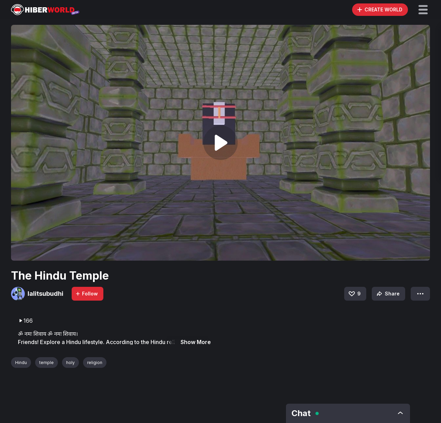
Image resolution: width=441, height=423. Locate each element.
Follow (86, 293)
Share (387, 294)
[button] (423, 10)
